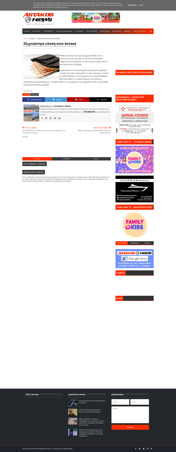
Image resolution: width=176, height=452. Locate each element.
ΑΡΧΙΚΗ (27, 31)
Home (25, 39)
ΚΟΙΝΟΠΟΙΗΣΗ (35, 100)
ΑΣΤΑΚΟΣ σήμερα (135, 285)
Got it (141, 5)
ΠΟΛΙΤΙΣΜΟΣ (91, 31)
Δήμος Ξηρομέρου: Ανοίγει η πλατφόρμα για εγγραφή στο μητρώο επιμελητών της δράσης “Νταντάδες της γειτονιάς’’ (91, 422)
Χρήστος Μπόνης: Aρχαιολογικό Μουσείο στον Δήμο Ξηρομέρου (90, 411)
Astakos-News (27, 449)
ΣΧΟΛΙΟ (102, 100)
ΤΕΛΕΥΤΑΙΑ (121, 243)
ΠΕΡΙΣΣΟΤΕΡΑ (139, 31)
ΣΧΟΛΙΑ (147, 243)
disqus (96, 159)
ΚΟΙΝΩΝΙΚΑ (105, 31)
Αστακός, (63, 48)
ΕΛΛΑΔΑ (127, 31)
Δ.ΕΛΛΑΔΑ (79, 31)
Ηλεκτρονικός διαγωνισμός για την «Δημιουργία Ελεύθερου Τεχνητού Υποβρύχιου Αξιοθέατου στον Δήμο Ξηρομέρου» (91, 433)
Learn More (132, 5)
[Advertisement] (67, 149)
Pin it (79, 100)
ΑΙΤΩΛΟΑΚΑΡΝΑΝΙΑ (64, 31)
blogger (37, 159)
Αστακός (32, 39)
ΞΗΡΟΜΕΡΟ (48, 31)
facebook (66, 159)
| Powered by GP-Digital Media (62, 449)
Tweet (57, 100)
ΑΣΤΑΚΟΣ (37, 31)
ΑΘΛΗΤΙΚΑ (116, 31)
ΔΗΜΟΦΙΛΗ (134, 243)
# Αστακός (34, 95)
